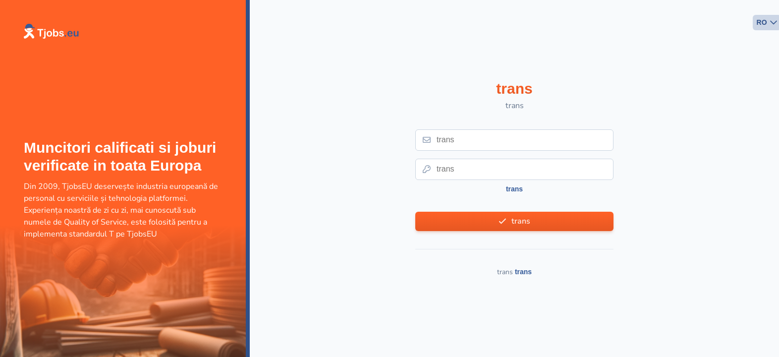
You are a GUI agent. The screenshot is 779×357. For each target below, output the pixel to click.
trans (514, 189)
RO (762, 22)
